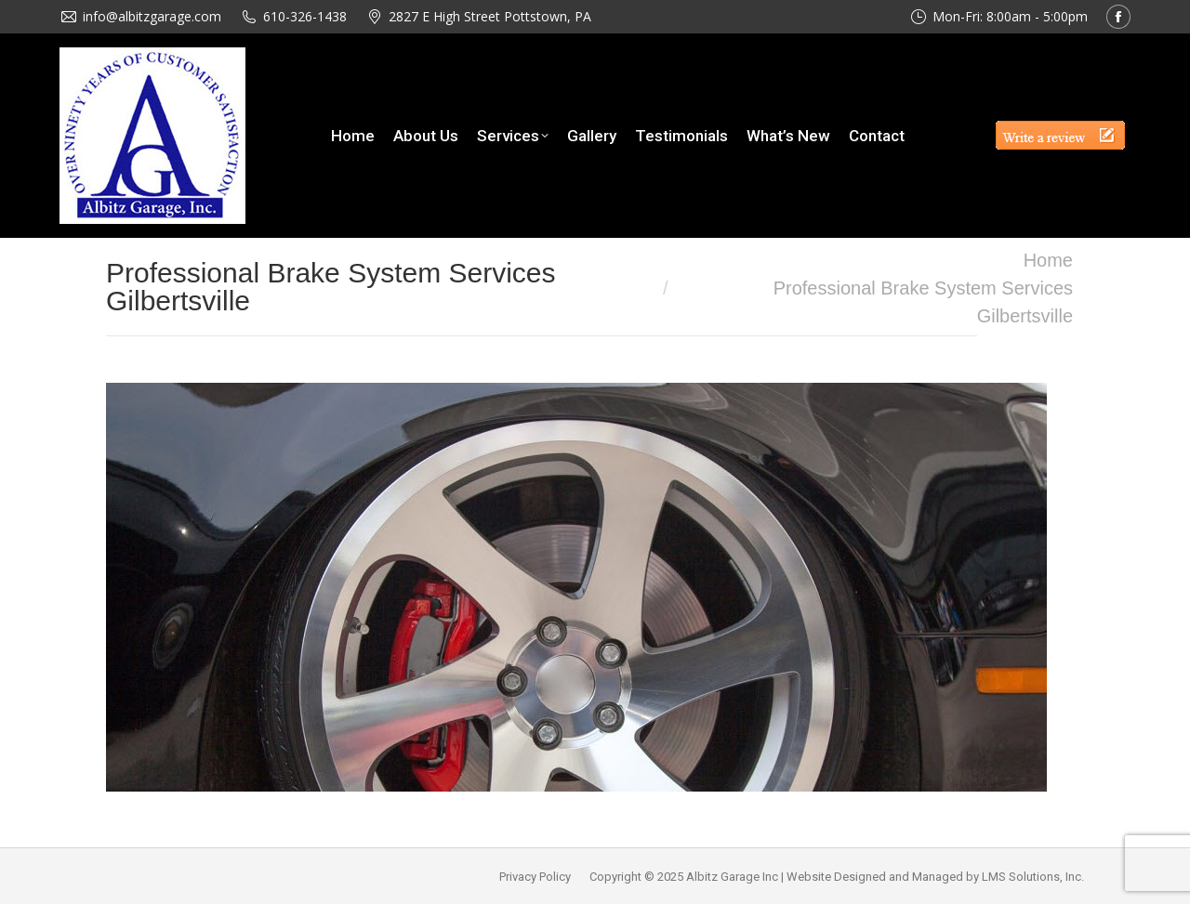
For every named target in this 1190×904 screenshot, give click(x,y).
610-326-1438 (305, 16)
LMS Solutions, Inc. (1033, 877)
